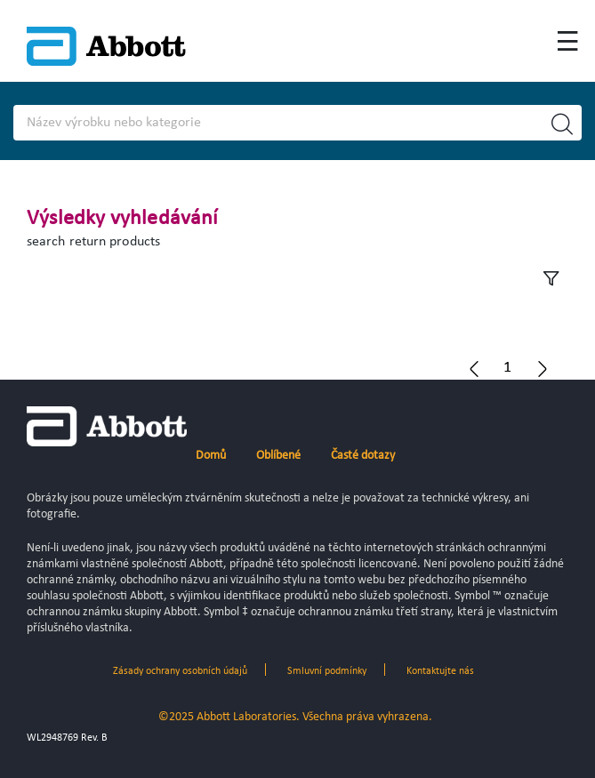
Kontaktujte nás (440, 671)
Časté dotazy (363, 455)
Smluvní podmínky (326, 671)
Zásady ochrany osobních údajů (180, 671)
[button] (507, 368)
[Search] (268, 122)
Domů (211, 455)
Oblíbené (278, 455)
